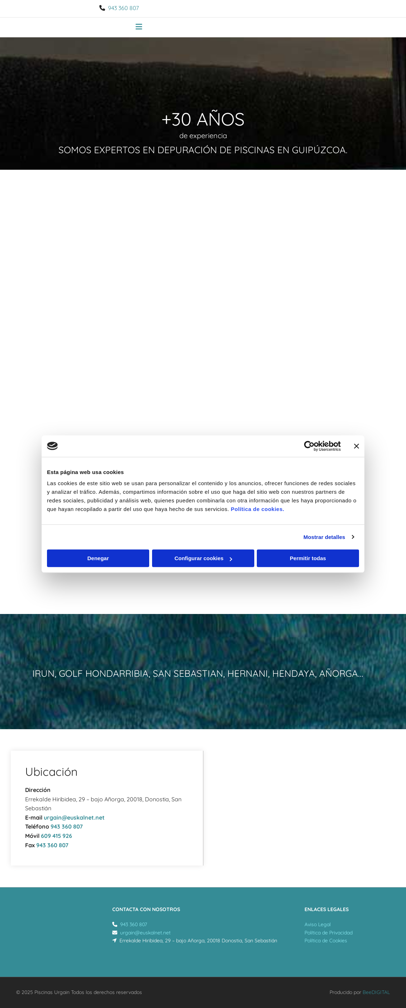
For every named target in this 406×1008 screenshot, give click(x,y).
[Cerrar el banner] (356, 446)
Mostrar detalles (324, 537)
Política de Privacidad (328, 932)
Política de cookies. (257, 509)
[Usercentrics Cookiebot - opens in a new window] (309, 446)
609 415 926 (56, 835)
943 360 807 (123, 7)
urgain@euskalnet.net (74, 817)
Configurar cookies (203, 558)
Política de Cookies (325, 940)
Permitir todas (308, 558)
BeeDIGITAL (376, 992)
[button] (139, 27)
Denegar (98, 558)
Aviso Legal (317, 924)
